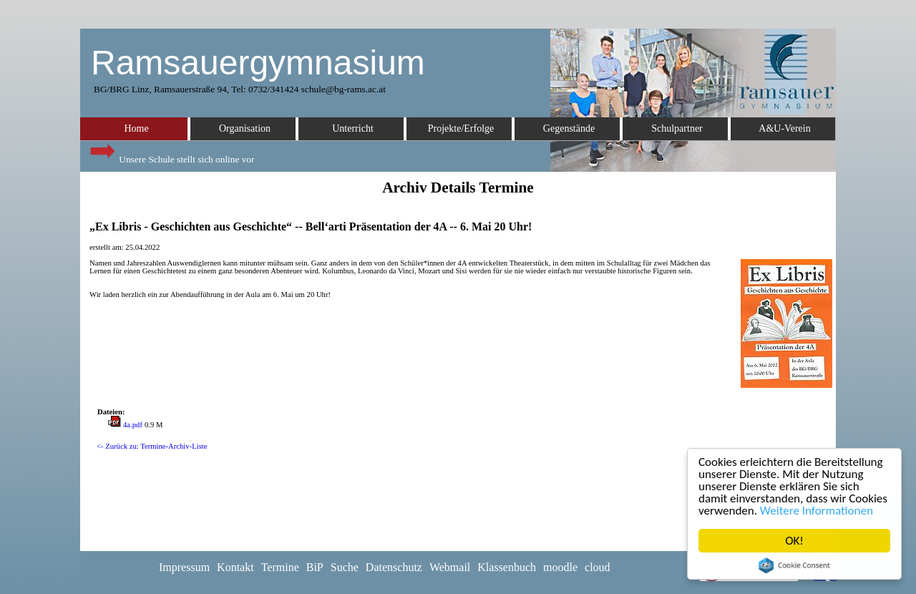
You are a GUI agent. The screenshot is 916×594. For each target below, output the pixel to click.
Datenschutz (394, 567)
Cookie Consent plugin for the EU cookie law (794, 565)
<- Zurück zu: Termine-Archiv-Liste (152, 446)
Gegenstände (569, 128)
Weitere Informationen (816, 510)
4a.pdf (132, 425)
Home (136, 128)
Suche (345, 567)
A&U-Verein (784, 128)
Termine (280, 567)
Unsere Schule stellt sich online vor (171, 156)
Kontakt (235, 567)
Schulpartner (677, 128)
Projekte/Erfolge (461, 128)
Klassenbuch (506, 567)
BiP (314, 567)
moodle (560, 567)
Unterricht (353, 128)
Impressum (184, 567)
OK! (794, 540)
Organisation (245, 128)
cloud (597, 567)
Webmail (449, 567)
